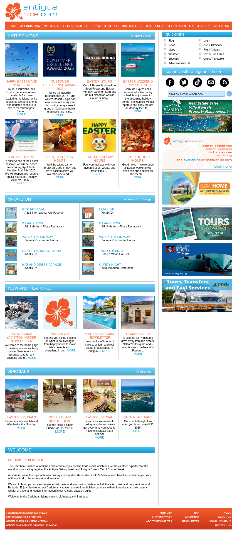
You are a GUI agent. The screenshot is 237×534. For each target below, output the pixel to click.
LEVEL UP (106, 209)
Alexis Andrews (32, 516)
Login (206, 40)
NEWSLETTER (190, 521)
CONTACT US (223, 525)
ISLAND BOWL (33, 223)
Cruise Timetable (213, 58)
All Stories (141, 35)
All (143, 371)
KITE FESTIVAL (33, 209)
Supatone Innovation (45, 525)
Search (229, 94)
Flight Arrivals (211, 49)
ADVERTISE (192, 517)
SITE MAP (166, 513)
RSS (196, 513)
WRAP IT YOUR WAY (37, 237)
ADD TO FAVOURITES (159, 521)
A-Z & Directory (212, 45)
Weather (173, 54)
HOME (227, 512)
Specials (173, 58)
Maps (171, 49)
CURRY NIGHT (110, 264)
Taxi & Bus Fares (213, 54)
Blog (171, 40)
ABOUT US (224, 516)
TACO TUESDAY (111, 251)
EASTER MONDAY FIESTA (41, 251)
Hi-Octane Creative (36, 520)
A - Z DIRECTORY (161, 517)
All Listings (137, 199)
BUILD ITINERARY (220, 520)
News (171, 45)
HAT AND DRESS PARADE (41, 264)
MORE (21, 114)
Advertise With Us (179, 63)
